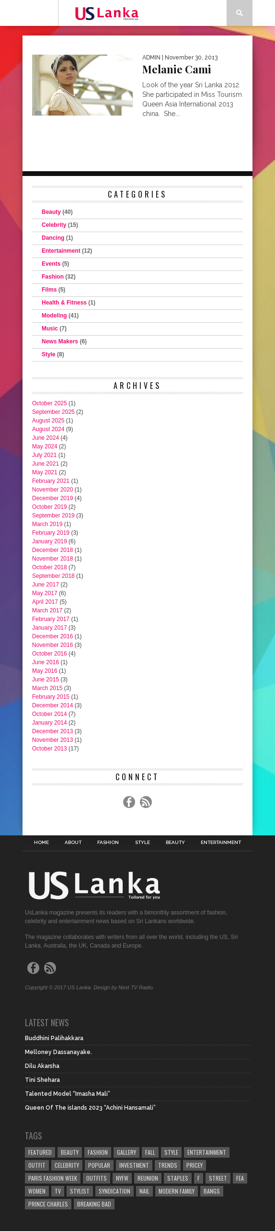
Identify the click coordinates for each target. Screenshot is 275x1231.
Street (218, 1178)
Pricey (194, 1165)
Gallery (126, 1152)
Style (49, 354)
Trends (167, 1165)
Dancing (53, 237)
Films (49, 289)
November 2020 (52, 489)
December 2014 (52, 705)
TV (58, 1191)
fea (240, 1178)
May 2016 (44, 671)
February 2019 (50, 532)
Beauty (51, 212)
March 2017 (47, 610)
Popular (99, 1165)
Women (37, 1191)
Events (51, 263)
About (73, 842)
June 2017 (45, 584)
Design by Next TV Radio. (123, 987)
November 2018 (52, 558)
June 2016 (45, 662)
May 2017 (44, 593)
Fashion (53, 276)
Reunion (148, 1178)
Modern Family (177, 1191)
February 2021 (50, 481)
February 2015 (50, 696)
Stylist (80, 1191)
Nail (144, 1191)
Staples (177, 1178)
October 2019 (49, 507)
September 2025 (53, 412)
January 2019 (49, 541)
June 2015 (45, 679)
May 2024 (44, 446)
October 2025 (49, 403)
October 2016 (49, 653)
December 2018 (52, 550)
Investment (134, 1165)
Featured (40, 1152)
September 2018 (53, 576)
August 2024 (48, 429)
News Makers (60, 341)
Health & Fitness (64, 302)
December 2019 (52, 498)
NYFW (122, 1178)
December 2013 (52, 731)
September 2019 (53, 515)
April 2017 (45, 601)
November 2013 (52, 740)
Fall (150, 1152)
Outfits (96, 1178)
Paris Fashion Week (52, 1178)
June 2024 (45, 437)
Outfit (37, 1165)
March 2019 (47, 524)
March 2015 (47, 688)
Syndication (114, 1191)
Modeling (54, 315)
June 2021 (45, 463)
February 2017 (50, 619)
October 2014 (49, 714)
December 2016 (52, 636)
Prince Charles (48, 1204)
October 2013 (49, 748)
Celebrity (54, 225)
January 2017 (49, 627)
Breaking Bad (94, 1204)
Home (41, 842)
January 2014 (49, 722)
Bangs (212, 1191)
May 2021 (44, 472)
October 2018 (49, 567)
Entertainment (61, 250)
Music (50, 328)
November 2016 (52, 645)
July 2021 (44, 455)
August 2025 (48, 420)
